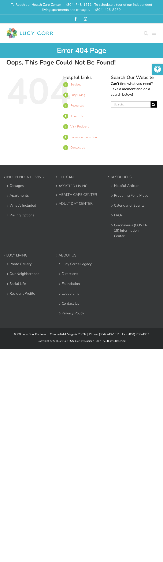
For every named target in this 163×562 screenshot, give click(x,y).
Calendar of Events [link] (129, 205)
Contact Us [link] (77, 148)
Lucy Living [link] (77, 95)
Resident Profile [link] (22, 293)
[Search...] (131, 104)
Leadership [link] (70, 293)
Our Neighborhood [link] (25, 273)
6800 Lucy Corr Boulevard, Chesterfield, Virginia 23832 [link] (50, 334)
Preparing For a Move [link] (131, 195)
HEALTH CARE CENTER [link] (78, 194)
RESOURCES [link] (121, 177)
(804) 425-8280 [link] (108, 9)
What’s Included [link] (23, 205)
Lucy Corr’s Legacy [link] (77, 264)
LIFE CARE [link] (67, 177)
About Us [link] (76, 116)
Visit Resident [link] (79, 127)
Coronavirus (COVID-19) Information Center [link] (131, 230)
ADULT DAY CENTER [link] (76, 203)
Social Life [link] (18, 283)
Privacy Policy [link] (73, 313)
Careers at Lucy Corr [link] (83, 137)
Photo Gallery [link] (21, 264)
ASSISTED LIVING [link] (73, 186)
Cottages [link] (17, 185)
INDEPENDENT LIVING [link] (25, 177)
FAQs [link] (118, 215)
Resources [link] (77, 106)
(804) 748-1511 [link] (79, 4)
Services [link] (75, 85)
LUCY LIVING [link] (16, 255)
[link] (157, 69)
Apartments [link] (19, 195)
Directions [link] (70, 273)
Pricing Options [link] (22, 215)
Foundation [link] (71, 283)
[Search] (154, 104)
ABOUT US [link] (67, 255)
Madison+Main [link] (92, 341)
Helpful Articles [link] (126, 185)
